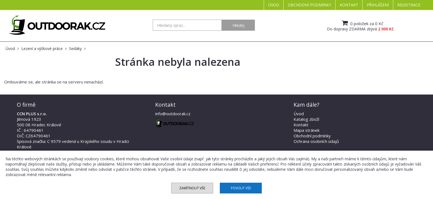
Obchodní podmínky (309, 4)
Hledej (238, 25)
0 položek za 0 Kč (361, 23)
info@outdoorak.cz (173, 113)
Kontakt (349, 4)
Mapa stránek (307, 130)
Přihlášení (378, 4)
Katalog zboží (306, 119)
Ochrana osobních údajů (316, 141)
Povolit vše (241, 188)
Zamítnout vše (192, 188)
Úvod (273, 4)
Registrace (408, 4)
